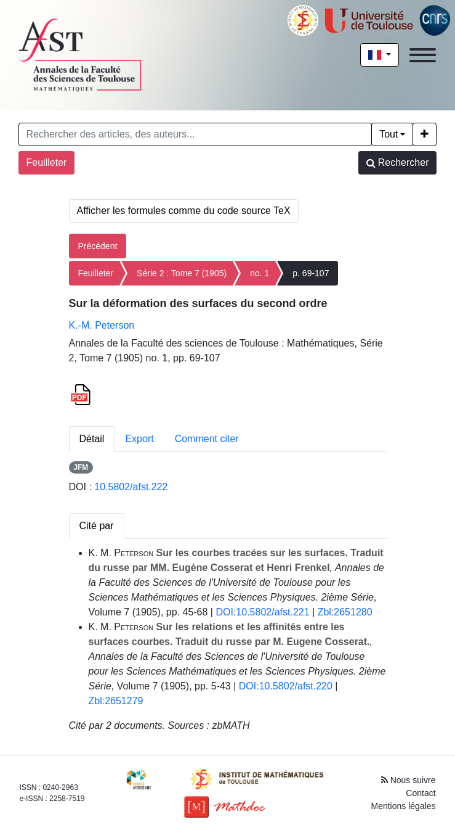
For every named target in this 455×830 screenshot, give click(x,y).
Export (139, 438)
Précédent (98, 246)
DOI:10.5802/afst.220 (285, 686)
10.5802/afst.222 (130, 487)
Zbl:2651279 (116, 701)
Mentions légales (403, 806)
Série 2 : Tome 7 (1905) (182, 273)
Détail (92, 438)
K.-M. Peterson (102, 325)
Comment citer (207, 438)
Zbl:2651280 (345, 612)
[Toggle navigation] (423, 55)
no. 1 (259, 273)
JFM (80, 467)
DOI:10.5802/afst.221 (262, 612)
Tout (388, 134)
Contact (420, 793)
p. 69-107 (310, 273)
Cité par (96, 525)
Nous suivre (408, 780)
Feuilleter (46, 162)
